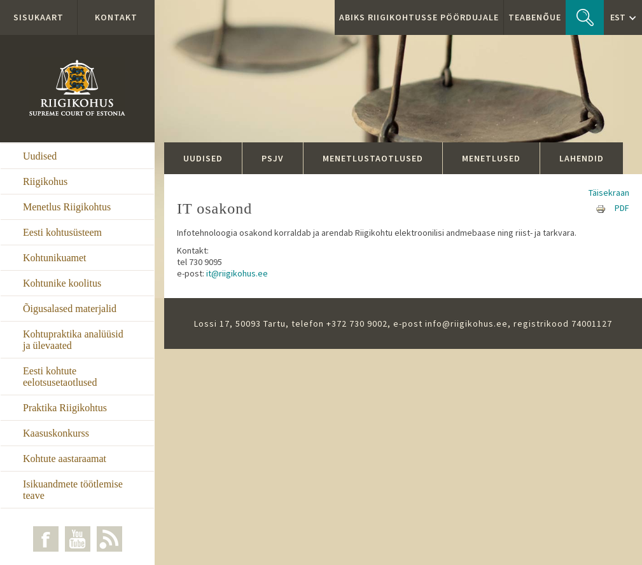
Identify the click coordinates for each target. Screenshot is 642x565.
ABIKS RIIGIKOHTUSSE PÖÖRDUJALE (419, 17)
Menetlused (491, 158)
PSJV (273, 158)
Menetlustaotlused (373, 158)
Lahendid (581, 158)
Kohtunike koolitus (62, 283)
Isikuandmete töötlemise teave (73, 490)
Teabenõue (534, 17)
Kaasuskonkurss (56, 433)
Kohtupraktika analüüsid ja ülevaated (73, 340)
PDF (622, 208)
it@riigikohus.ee (237, 273)
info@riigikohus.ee (466, 323)
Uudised (40, 156)
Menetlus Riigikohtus (67, 206)
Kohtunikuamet (55, 257)
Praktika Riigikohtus (65, 407)
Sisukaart (38, 17)
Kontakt (116, 17)
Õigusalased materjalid (69, 308)
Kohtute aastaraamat (64, 458)
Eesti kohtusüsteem (62, 232)
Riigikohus (45, 181)
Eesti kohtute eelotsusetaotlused (60, 376)
